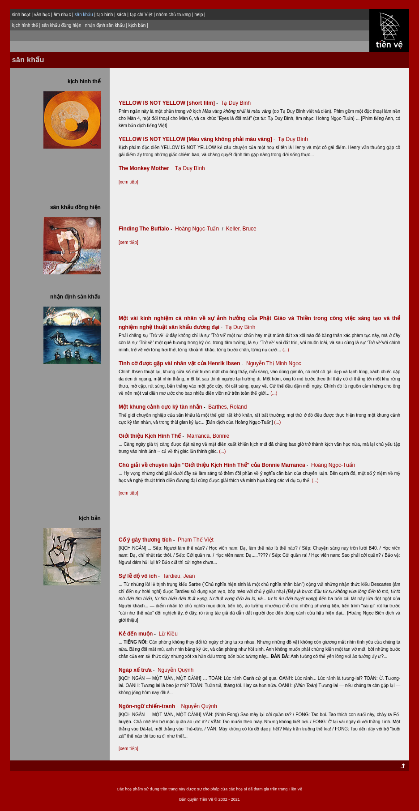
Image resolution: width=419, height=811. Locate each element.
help (198, 14)
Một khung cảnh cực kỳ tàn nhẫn (163, 407)
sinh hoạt (21, 14)
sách (121, 14)
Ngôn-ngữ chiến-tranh (149, 706)
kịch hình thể (25, 25)
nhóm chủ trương (173, 14)
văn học (42, 14)
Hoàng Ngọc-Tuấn (197, 229)
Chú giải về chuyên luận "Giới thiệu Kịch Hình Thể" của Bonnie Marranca (214, 465)
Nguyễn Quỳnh (175, 670)
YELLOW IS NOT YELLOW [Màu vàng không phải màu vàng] (198, 139)
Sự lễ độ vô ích (140, 576)
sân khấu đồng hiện (61, 25)
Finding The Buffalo (146, 229)
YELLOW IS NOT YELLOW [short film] (169, 103)
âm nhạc (62, 14)
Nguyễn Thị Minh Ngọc (273, 363)
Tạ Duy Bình (236, 103)
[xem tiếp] (128, 181)
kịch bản (136, 25)
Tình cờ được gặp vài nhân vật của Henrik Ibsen (182, 363)
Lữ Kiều (168, 634)
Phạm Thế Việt (196, 540)
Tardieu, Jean (178, 576)
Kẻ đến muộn (138, 634)
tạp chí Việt (141, 14)
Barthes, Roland (227, 407)
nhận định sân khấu (105, 25)
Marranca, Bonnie (208, 436)
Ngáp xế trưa (137, 670)
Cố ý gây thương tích (147, 540)
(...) (285, 349)
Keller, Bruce (241, 229)
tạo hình (105, 14)
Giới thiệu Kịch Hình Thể (152, 436)
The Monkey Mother (146, 168)
